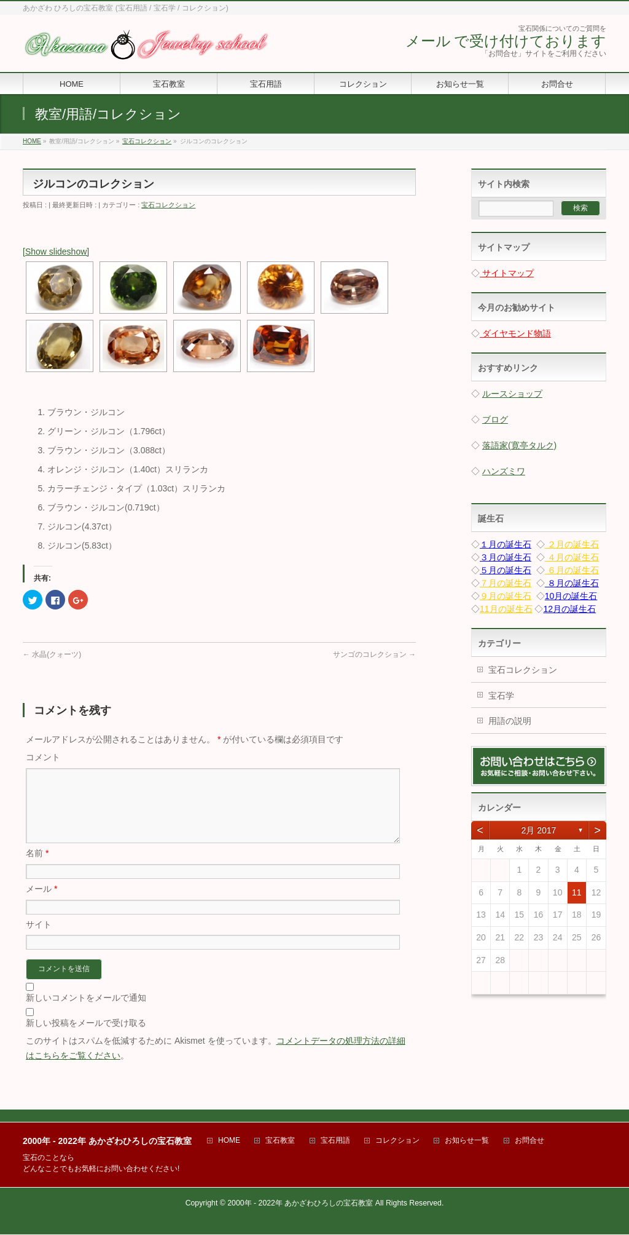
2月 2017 (539, 830)
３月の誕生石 (505, 557)
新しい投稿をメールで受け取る (86, 1037)
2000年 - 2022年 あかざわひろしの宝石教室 (300, 1203)
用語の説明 (509, 721)
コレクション (397, 1141)
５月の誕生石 (505, 570)
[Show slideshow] (56, 251)
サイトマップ (507, 273)
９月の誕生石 (505, 596)
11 (577, 892)
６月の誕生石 (572, 570)
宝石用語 (335, 1141)
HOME (229, 1141)
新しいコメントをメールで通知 (86, 1012)
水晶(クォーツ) (52, 654)
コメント (43, 757)
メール (41, 903)
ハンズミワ (503, 471)
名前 (37, 868)
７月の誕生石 (505, 583)
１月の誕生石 (505, 544)
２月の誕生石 (572, 544)
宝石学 (501, 696)
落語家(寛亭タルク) (519, 445)
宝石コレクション (168, 204)
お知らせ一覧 (467, 1141)
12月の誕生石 (569, 609)
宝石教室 (280, 1141)
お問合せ (529, 1141)
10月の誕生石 (571, 596)
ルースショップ (512, 394)
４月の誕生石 (572, 557)
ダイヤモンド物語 (515, 333)
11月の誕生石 (506, 609)
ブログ (495, 419)
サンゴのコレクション (374, 654)
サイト (39, 939)
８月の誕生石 (572, 583)
